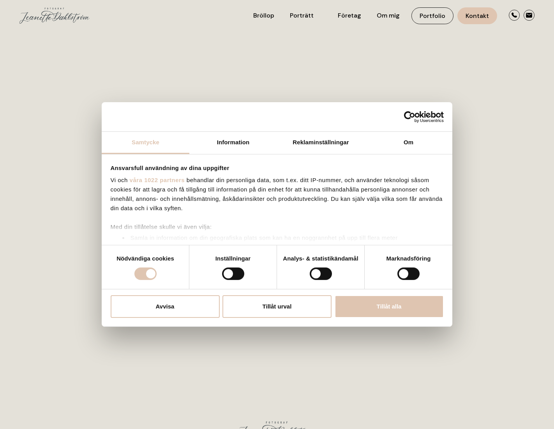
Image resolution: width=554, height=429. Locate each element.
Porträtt (302, 15)
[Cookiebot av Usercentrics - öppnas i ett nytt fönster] (410, 116)
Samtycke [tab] (145, 142)
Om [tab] (408, 142)
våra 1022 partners (157, 180)
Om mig (388, 15)
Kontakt (477, 16)
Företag (349, 15)
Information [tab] (233, 142)
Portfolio (432, 16)
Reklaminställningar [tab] (321, 142)
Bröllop (263, 15)
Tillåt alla (389, 306)
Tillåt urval (277, 306)
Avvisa (165, 306)
